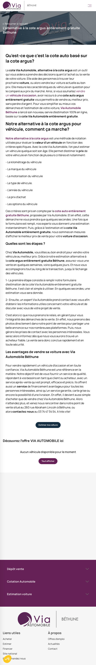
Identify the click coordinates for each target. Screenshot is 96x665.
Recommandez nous (14, 658)
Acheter (7, 639)
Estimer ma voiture (48, 424)
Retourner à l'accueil (16, 23)
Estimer (7, 643)
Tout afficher (48, 461)
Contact (52, 648)
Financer (7, 648)
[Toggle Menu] (89, 5)
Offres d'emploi (56, 639)
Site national (10, 653)
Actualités (54, 643)
